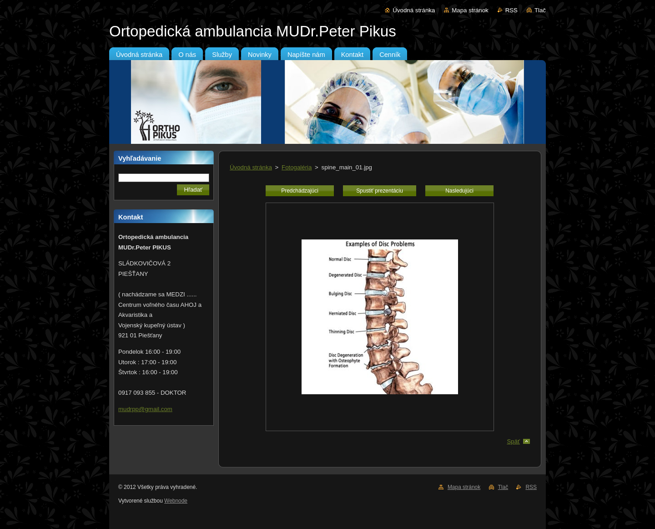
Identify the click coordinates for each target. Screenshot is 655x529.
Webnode (175, 501)
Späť (513, 441)
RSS (511, 10)
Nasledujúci (459, 191)
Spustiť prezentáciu (379, 191)
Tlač (540, 10)
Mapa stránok (470, 10)
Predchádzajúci (299, 191)
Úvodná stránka (414, 10)
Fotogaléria (297, 167)
